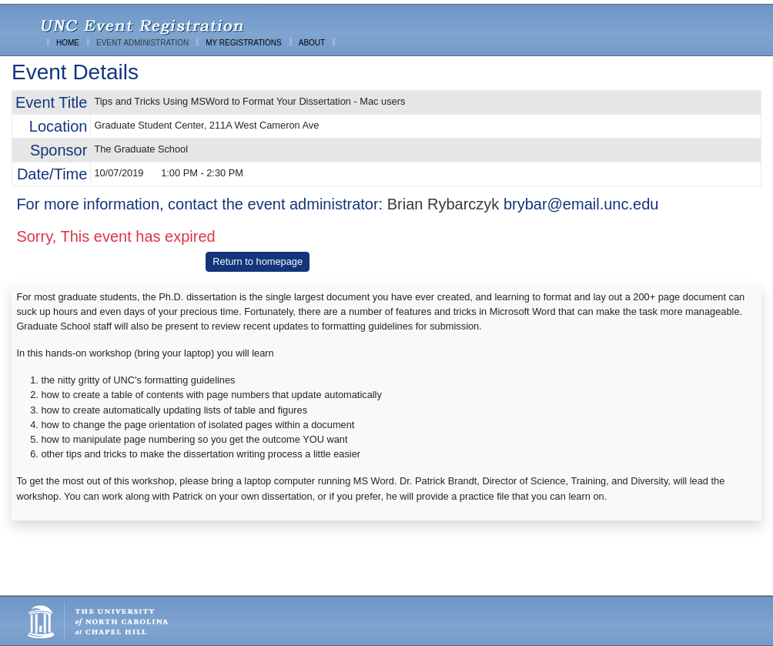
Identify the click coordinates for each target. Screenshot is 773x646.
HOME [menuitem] (67, 42)
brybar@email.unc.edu (581, 204)
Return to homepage (257, 261)
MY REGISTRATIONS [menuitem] (244, 42)
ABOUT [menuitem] (312, 42)
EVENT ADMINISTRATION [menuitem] (142, 42)
